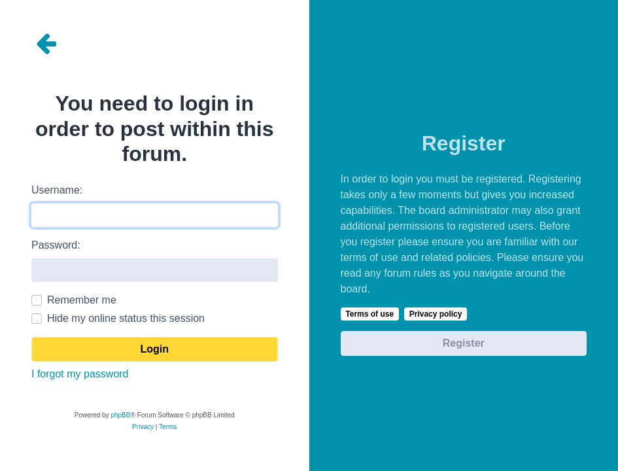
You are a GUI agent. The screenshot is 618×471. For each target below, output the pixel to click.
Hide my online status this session (126, 318)
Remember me (81, 299)
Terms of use (369, 314)
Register (464, 343)
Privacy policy (435, 314)
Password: (55, 245)
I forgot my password (80, 373)
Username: (56, 190)
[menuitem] (143, 427)
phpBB (120, 415)
